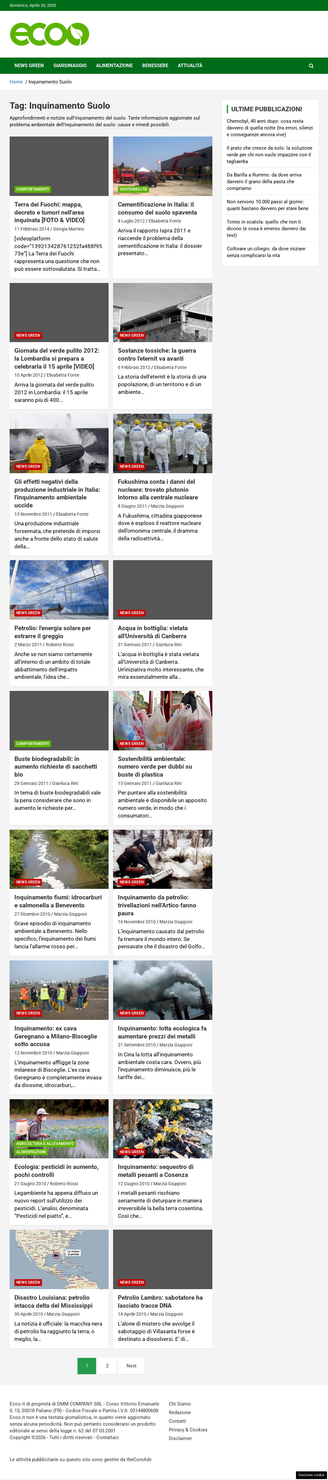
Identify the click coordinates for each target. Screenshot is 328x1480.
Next (131, 1366)
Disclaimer (180, 1438)
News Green (29, 65)
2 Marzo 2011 (28, 644)
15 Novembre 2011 (33, 514)
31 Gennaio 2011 (135, 644)
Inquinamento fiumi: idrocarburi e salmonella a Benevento (58, 901)
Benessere (155, 65)
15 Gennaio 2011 (135, 783)
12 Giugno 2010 (134, 1183)
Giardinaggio (69, 65)
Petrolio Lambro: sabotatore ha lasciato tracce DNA (160, 1301)
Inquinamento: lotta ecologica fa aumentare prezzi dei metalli (162, 1032)
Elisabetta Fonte (165, 220)
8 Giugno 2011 (132, 506)
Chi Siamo (180, 1404)
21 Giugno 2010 (30, 1183)
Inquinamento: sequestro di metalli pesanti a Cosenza (155, 1171)
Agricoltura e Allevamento (45, 1143)
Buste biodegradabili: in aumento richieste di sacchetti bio (55, 766)
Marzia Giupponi (167, 506)
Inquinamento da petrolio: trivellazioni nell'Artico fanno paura (157, 905)
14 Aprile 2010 (132, 1314)
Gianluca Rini (169, 644)
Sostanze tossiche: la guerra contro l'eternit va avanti (157, 354)
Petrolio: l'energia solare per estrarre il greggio (52, 632)
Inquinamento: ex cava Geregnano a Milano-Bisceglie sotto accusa (55, 1036)
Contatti (177, 1421)
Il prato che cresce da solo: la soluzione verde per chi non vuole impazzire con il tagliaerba (269, 154)
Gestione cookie (311, 1475)
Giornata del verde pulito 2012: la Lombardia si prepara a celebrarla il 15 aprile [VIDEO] (56, 358)
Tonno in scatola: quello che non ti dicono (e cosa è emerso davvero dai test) (266, 228)
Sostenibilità (133, 189)
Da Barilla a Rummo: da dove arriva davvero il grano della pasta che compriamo (264, 181)
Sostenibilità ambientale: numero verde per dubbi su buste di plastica (155, 766)
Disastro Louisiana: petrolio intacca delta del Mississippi (53, 1301)
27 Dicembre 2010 (32, 914)
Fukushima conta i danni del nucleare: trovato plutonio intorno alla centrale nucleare (158, 489)
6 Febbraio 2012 (134, 367)
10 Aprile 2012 (28, 375)
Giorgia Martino (68, 228)
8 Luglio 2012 (131, 220)
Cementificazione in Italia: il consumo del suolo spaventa (157, 208)
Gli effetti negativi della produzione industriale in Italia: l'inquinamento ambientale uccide (57, 493)
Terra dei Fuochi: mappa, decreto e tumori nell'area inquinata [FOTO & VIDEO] (49, 212)
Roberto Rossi (60, 644)
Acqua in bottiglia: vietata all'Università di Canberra (153, 632)
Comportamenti (32, 189)
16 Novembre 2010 (137, 921)
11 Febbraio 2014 (31, 228)
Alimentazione (114, 65)
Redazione (180, 1412)
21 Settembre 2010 (137, 1044)
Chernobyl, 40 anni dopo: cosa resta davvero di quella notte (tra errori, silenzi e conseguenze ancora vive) (270, 127)
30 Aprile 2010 (28, 1314)
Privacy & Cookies (188, 1430)
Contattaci (107, 1437)
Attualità (190, 65)
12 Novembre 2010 (33, 1052)
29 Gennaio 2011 (31, 783)
